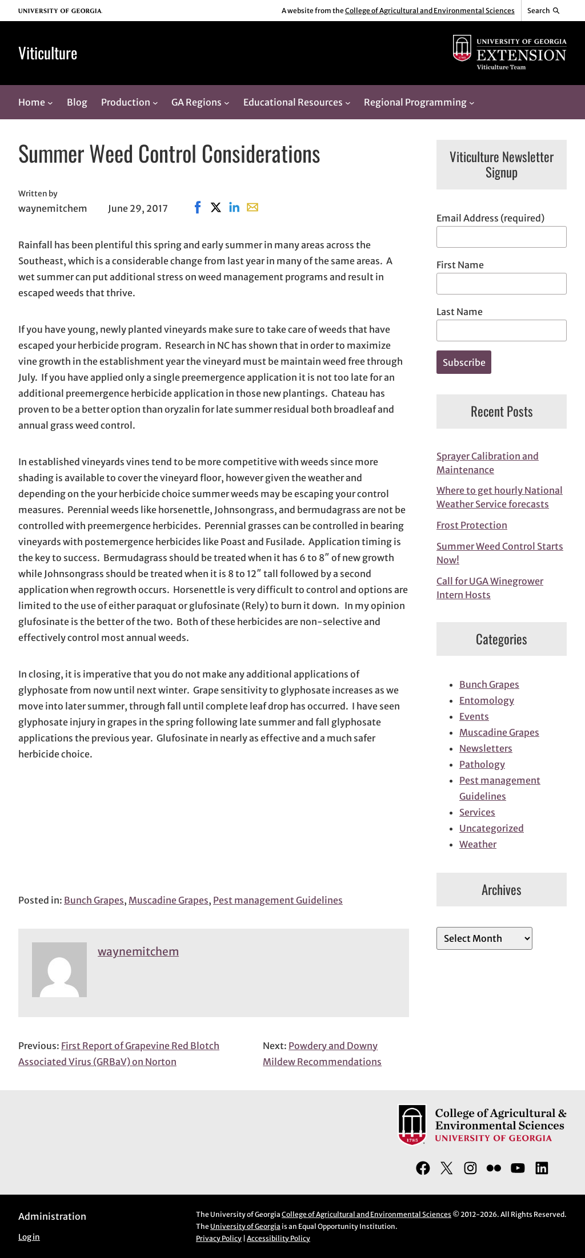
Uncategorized (491, 828)
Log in (29, 1237)
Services (477, 812)
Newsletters (485, 748)
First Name (460, 265)
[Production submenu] (155, 102)
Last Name (459, 311)
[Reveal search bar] (544, 11)
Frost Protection (471, 525)
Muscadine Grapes (169, 900)
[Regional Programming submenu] (472, 102)
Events (474, 716)
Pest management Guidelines (278, 900)
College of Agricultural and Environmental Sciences (430, 10)
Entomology (486, 700)
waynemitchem (138, 951)
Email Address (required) (490, 218)
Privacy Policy (219, 1238)
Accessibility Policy (278, 1238)
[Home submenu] (50, 102)
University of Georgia (245, 1226)
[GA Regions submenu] (227, 102)
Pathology (482, 764)
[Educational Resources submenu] (348, 102)
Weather (477, 844)
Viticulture (47, 52)
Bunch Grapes (94, 900)
